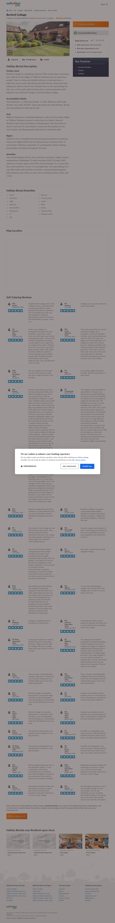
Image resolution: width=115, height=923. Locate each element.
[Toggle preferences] (28, 466)
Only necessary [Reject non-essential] (69, 466)
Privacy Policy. (81, 460)
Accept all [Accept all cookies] (87, 466)
